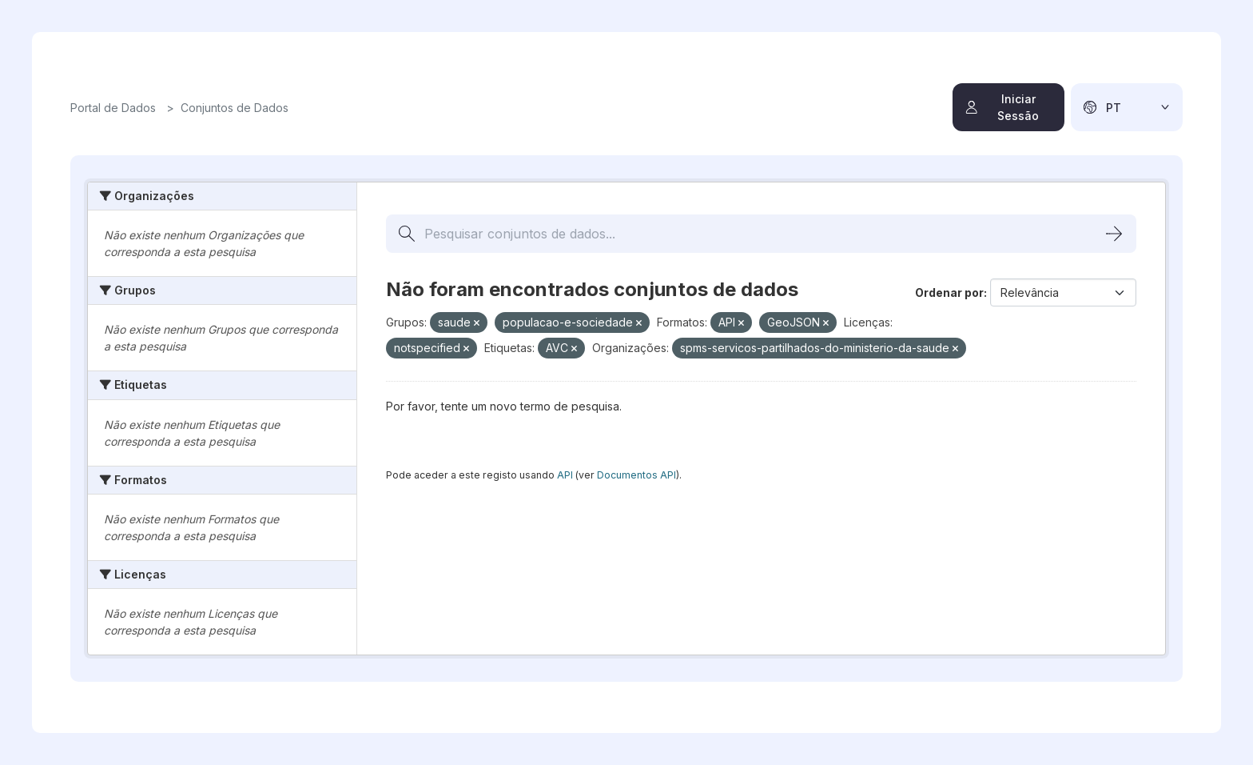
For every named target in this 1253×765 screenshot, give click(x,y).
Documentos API (636, 475)
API (565, 475)
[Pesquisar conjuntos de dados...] (761, 233)
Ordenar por (949, 292)
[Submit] (1114, 233)
